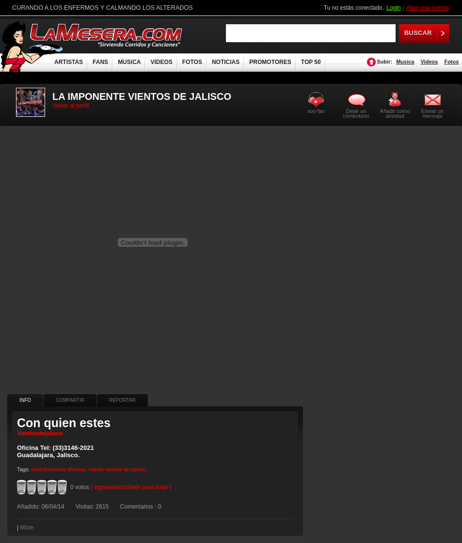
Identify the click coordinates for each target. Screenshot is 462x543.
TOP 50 (311, 62)
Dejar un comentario (356, 113)
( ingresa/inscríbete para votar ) (131, 487)
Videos (429, 61)
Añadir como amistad (395, 113)
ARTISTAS (68, 62)
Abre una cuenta (427, 7)
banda (96, 469)
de (126, 469)
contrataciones (48, 469)
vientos (113, 469)
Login (393, 7)
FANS (100, 62)
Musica (405, 61)
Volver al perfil (70, 105)
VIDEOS (161, 62)
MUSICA (129, 62)
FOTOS (192, 62)
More (26, 527)
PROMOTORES (270, 62)
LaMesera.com (107, 35)
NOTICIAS (225, 62)
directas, (77, 469)
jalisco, (139, 469)
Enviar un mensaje (432, 113)
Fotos (451, 61)
